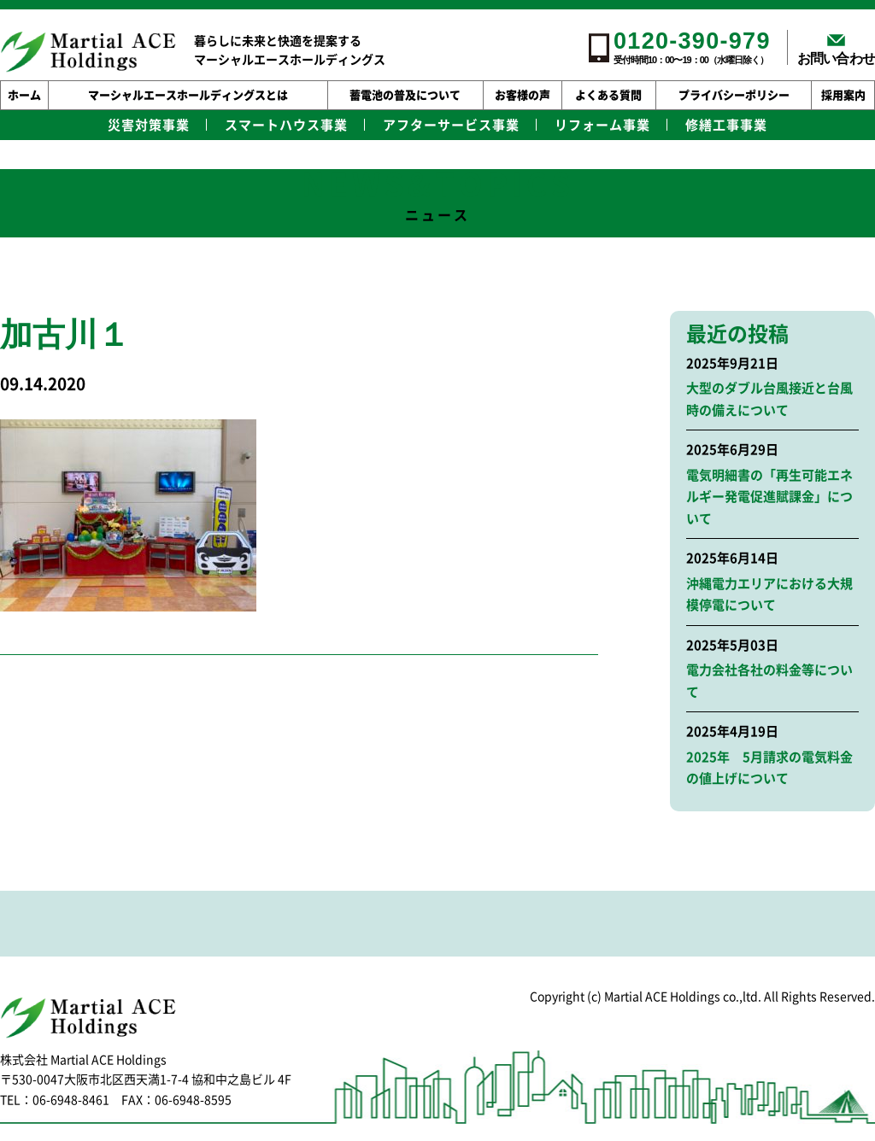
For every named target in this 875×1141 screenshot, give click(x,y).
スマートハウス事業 (286, 125)
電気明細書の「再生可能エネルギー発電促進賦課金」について (769, 497)
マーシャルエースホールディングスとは (188, 95)
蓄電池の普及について (405, 95)
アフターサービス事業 (451, 125)
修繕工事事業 (726, 125)
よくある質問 (608, 95)
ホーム (24, 95)
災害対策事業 (149, 125)
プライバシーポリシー (734, 95)
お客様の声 (522, 95)
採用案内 (843, 95)
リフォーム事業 (602, 125)
